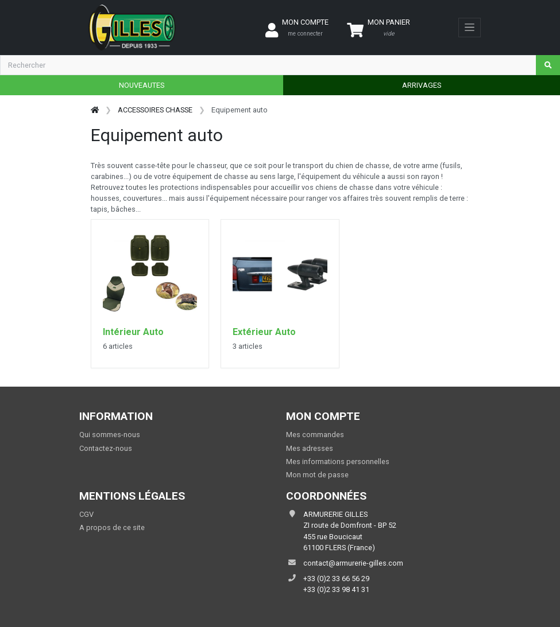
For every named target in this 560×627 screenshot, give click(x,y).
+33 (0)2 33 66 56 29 (336, 578)
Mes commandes (315, 434)
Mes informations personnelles (337, 461)
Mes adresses (309, 448)
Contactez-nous (105, 448)
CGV (86, 514)
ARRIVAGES (421, 85)
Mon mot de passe (317, 474)
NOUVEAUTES (141, 85)
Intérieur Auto (133, 331)
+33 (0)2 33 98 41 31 (336, 589)
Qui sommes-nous (109, 434)
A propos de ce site (112, 527)
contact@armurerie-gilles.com (353, 563)
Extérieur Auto (264, 331)
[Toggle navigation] (469, 27)
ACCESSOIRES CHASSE (155, 110)
